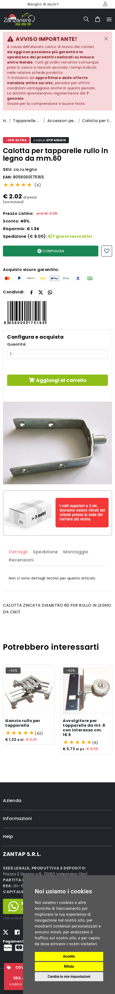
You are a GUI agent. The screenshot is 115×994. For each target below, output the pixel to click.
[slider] (17, 185)
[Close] (106, 38)
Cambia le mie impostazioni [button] (69, 976)
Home (5, 121)
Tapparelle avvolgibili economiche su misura (27, 121)
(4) (37, 185)
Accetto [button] (69, 956)
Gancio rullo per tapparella (22, 723)
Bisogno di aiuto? (43, 4)
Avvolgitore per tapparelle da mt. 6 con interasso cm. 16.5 (84, 728)
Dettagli (18, 560)
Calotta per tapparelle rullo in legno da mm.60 (97, 121)
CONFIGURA (50, 251)
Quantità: (16, 344)
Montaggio (76, 560)
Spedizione (45, 560)
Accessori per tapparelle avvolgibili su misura (61, 121)
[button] (40, 291)
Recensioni (21, 568)
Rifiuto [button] (69, 966)
